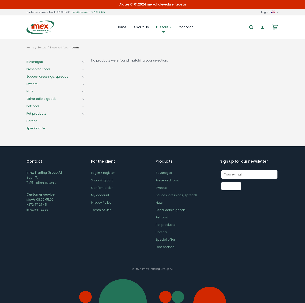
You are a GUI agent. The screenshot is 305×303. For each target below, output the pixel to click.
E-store (163, 27)
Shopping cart (102, 180)
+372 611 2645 (97, 12)
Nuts (29, 91)
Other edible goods (41, 99)
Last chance (165, 247)
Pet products (36, 113)
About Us (141, 27)
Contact (186, 27)
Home (121, 27)
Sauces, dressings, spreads (47, 76)
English (270, 12)
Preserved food (59, 47)
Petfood (32, 106)
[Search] (251, 27)
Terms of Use (101, 210)
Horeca (31, 121)
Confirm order (102, 188)
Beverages (34, 62)
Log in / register (103, 173)
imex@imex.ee (80, 12)
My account (100, 195)
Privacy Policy (101, 202)
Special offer (36, 128)
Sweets (31, 84)
